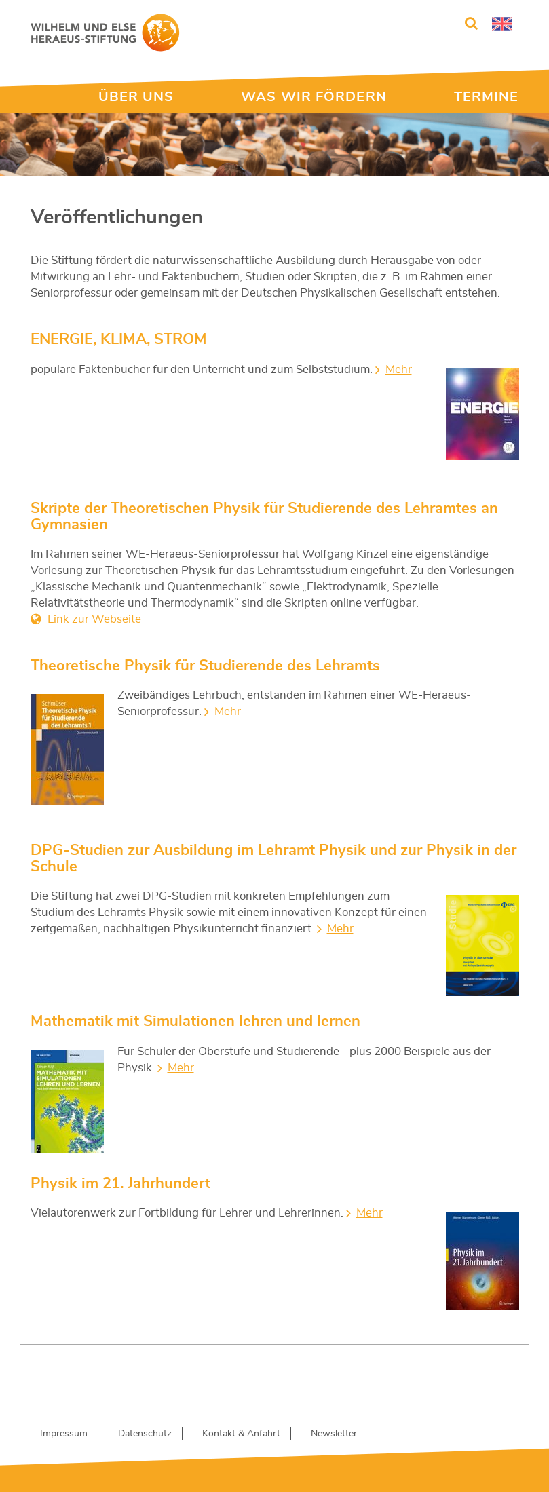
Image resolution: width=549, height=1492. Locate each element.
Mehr (398, 369)
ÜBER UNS (136, 97)
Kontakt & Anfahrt (241, 1433)
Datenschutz (145, 1433)
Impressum (64, 1433)
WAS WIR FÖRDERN (314, 97)
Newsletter (334, 1433)
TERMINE (486, 97)
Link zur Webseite (94, 619)
